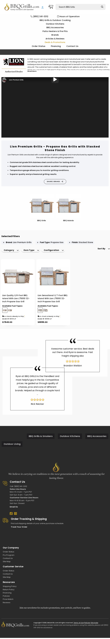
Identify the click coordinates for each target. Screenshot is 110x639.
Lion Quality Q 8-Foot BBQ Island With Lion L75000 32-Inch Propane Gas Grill (16, 299)
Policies (6, 597)
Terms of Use (78, 624)
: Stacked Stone (81, 242)
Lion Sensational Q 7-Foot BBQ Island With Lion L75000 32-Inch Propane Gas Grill (52, 299)
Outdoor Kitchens (55, 23)
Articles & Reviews (55, 38)
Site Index (94, 624)
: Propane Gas (50, 242)
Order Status (38, 46)
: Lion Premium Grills (17, 242)
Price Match (8, 600)
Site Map (7, 562)
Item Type (30, 250)
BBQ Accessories (55, 27)
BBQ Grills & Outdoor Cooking (55, 20)
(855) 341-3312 (39, 16)
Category (9, 250)
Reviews (6, 603)
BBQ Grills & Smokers (41, 437)
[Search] (102, 7)
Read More (32, 71)
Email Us (14, 508)
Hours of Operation (68, 16)
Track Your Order (19, 528)
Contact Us (72, 46)
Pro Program (8, 556)
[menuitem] (11, 251)
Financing (56, 46)
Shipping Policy (9, 587)
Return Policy (8, 590)
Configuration (54, 250)
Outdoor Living (12, 445)
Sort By (96, 251)
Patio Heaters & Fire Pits (55, 31)
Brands (55, 34)
